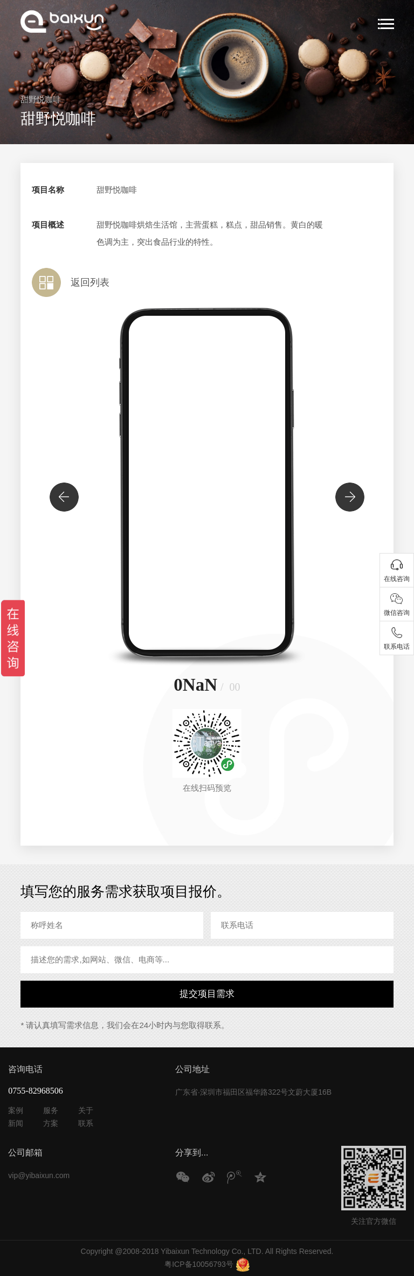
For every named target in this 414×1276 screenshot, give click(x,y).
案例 (15, 1110)
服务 (50, 1110)
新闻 (15, 1123)
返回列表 (90, 282)
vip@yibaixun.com (39, 1175)
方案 (50, 1123)
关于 (85, 1110)
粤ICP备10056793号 (198, 1264)
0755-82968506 (35, 1090)
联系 (85, 1123)
